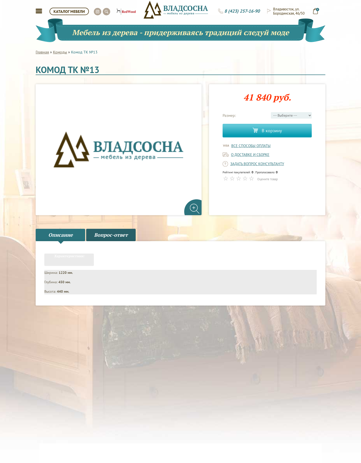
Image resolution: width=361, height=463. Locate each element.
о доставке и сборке (250, 154)
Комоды (60, 52)
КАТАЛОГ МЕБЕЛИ (69, 11)
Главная (42, 52)
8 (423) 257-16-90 (242, 11)
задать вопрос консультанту (257, 163)
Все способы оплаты (251, 145)
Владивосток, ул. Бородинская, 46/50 (289, 11)
